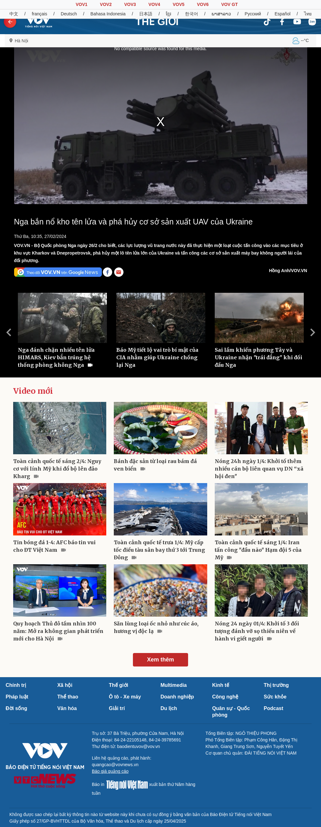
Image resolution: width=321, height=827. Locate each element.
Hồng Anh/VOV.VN (288, 270)
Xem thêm (160, 659)
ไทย (308, 13)
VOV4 (154, 4)
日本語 (145, 13)
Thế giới (118, 685)
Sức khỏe (275, 696)
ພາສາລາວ (221, 13)
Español (283, 13)
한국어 (191, 13)
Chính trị (16, 685)
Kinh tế (220, 685)
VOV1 (81, 4)
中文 (13, 13)
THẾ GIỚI (156, 21)
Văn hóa (67, 708)
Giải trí (117, 708)
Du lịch (168, 708)
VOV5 (178, 4)
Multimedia (173, 685)
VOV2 (106, 4)
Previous (8, 332)
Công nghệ (225, 696)
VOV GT (229, 4)
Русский (253, 13)
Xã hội (64, 685)
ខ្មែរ (168, 13)
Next (312, 332)
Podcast (273, 708)
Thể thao (67, 696)
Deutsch (69, 13)
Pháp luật (17, 696)
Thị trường (276, 685)
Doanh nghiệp (177, 696)
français (39, 13)
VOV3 (130, 4)
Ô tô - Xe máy (125, 696)
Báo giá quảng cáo (110, 771)
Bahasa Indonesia (108, 13)
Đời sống (16, 708)
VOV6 (202, 4)
